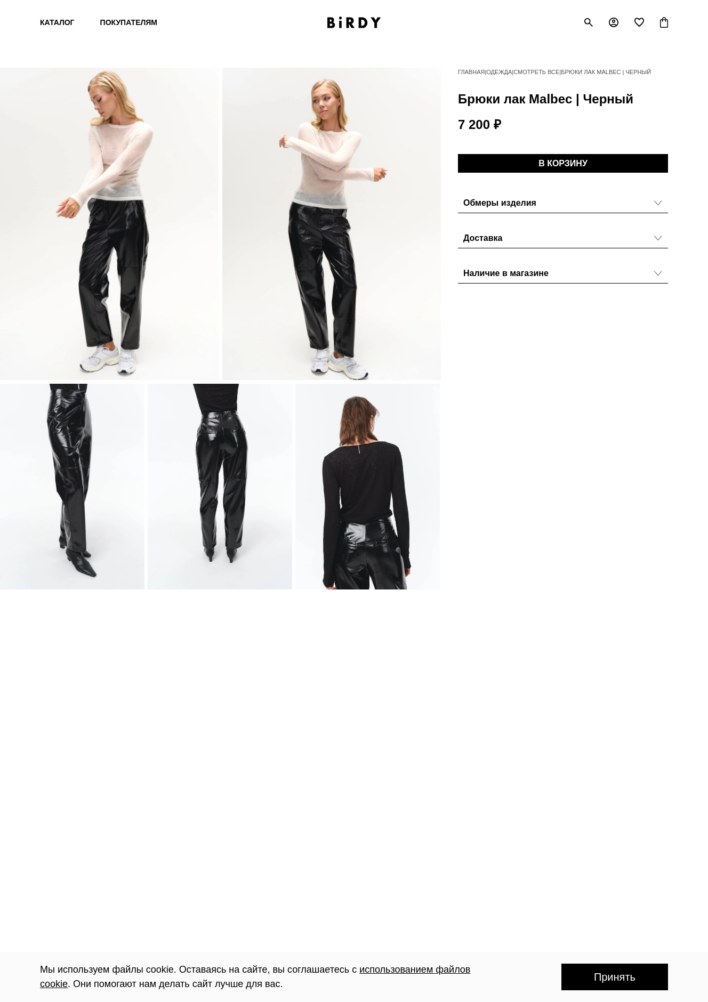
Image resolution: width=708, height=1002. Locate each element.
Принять (614, 977)
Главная (471, 72)
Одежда (499, 72)
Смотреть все (536, 72)
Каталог (57, 22)
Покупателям (128, 22)
